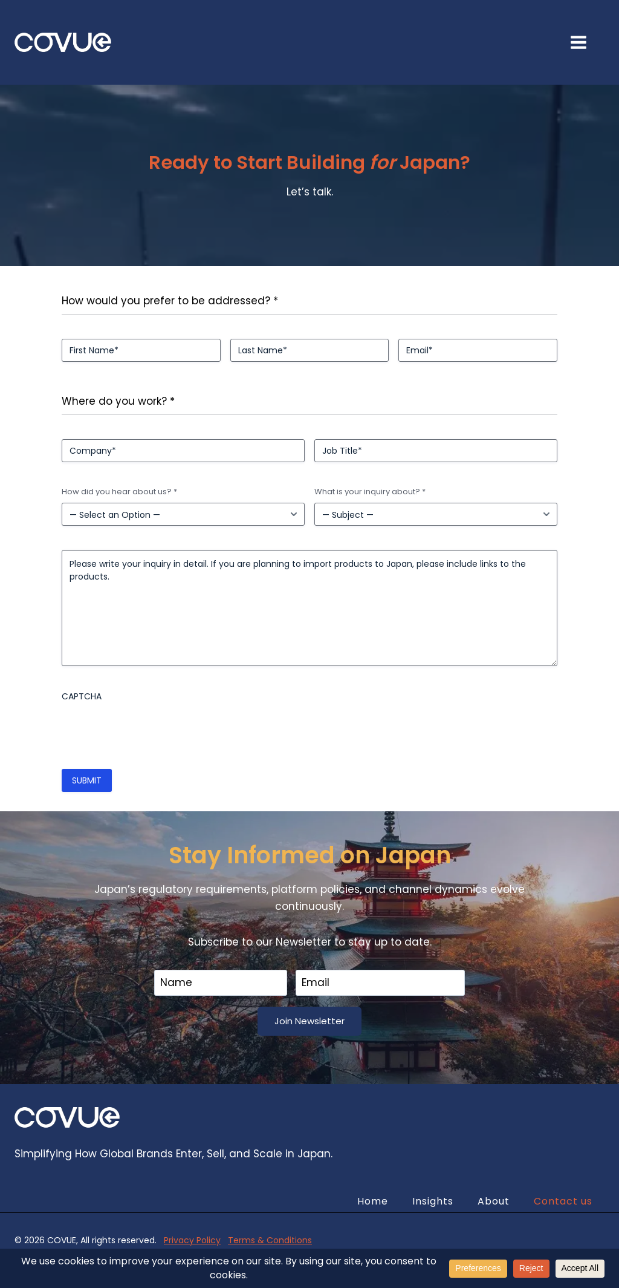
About (494, 1201)
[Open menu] (584, 42)
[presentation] (153, 730)
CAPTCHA (82, 696)
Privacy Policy (192, 1240)
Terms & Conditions (270, 1240)
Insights (432, 1201)
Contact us (563, 1201)
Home (372, 1201)
